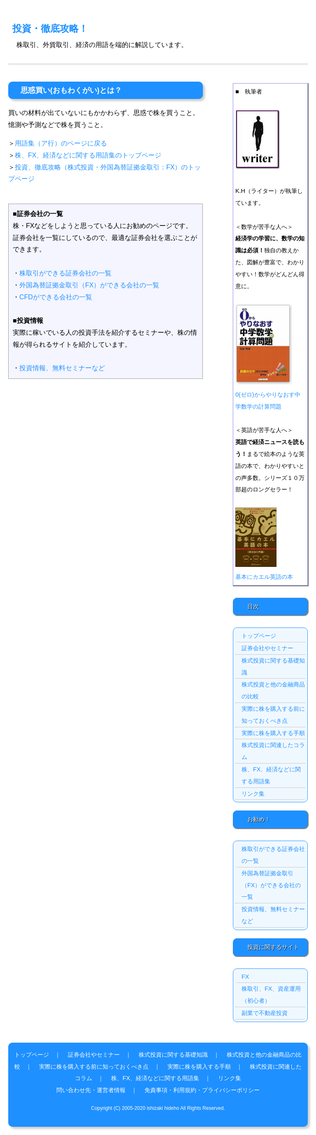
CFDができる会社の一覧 (55, 297)
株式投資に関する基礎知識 (273, 666)
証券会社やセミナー (267, 648)
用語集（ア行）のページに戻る (61, 143)
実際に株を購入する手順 (273, 733)
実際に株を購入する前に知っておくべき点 (273, 714)
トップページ (259, 635)
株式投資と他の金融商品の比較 (273, 690)
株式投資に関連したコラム (273, 751)
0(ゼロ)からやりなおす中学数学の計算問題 (267, 394)
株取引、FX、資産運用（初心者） (271, 994)
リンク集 (253, 793)
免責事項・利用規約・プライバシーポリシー (202, 1090)
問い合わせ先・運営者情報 (90, 1090)
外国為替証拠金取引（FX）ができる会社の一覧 (89, 285)
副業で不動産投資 (265, 1013)
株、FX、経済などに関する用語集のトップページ (88, 155)
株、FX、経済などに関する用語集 (271, 775)
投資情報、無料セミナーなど (62, 367)
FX (245, 976)
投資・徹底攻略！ (50, 28)
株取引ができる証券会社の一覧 (65, 273)
